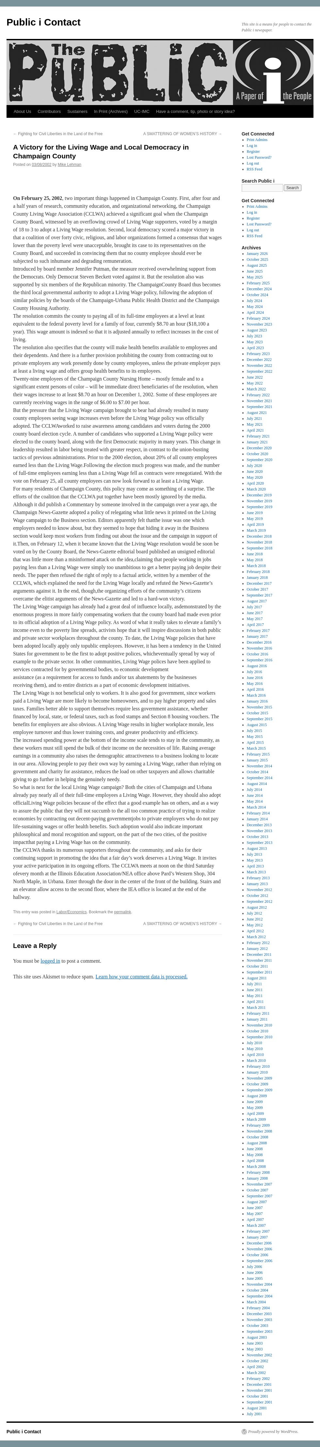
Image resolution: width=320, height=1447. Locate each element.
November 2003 (259, 1319)
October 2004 (257, 1290)
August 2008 (257, 1143)
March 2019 (256, 530)
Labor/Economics (71, 912)
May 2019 (255, 518)
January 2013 (257, 884)
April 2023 (255, 348)
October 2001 (257, 1396)
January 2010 (257, 1072)
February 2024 (258, 318)
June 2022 (255, 377)
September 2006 (259, 1261)
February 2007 (258, 1231)
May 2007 (255, 1213)
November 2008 (259, 1131)
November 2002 (259, 1355)
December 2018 (259, 536)
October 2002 (257, 1361)
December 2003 (259, 1314)
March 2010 (256, 1060)
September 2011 (259, 972)
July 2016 (254, 672)
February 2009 (258, 1125)
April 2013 (255, 866)
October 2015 (257, 713)
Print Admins (257, 139)
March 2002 (256, 1372)
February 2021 (258, 436)
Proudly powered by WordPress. (273, 1431)
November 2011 (259, 960)
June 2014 (255, 795)
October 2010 (257, 1031)
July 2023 (254, 336)
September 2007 (259, 1196)
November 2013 (259, 831)
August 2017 (257, 601)
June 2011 (255, 990)
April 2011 (255, 1001)
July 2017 (254, 607)
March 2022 (256, 389)
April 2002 (255, 1367)
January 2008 (257, 1178)
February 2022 (258, 395)
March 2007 (256, 1225)
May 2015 (255, 736)
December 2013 (259, 825)
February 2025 (258, 283)
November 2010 (259, 1025)
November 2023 (259, 324)
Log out (253, 163)
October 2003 (257, 1325)
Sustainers (77, 111)
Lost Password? (259, 157)
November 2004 (259, 1284)
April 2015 (255, 742)
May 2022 (255, 383)
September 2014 (259, 778)
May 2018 (255, 560)
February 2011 (258, 1013)
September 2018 (259, 548)
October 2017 (257, 589)
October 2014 (257, 772)
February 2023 (258, 353)
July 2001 (254, 1414)
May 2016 (255, 683)
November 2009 (259, 1078)
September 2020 (259, 459)
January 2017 (257, 636)
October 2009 (257, 1084)
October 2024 (257, 295)
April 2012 (255, 931)
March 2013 (256, 872)
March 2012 (256, 937)
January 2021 (257, 442)
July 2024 (254, 300)
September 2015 (259, 719)
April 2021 (255, 430)
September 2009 (259, 1090)
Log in (252, 145)
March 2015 (256, 748)
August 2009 (257, 1096)
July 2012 (254, 913)
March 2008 (256, 1166)
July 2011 (254, 984)
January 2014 (257, 819)
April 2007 (255, 1219)
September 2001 (259, 1402)
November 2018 (259, 542)
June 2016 (255, 677)
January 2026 (257, 253)
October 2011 (257, 966)
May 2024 (255, 306)
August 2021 (257, 412)
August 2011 (257, 978)
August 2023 (257, 330)
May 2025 (255, 277)
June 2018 (255, 554)
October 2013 (257, 836)
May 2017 (255, 618)
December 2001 (259, 1384)
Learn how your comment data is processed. (141, 976)
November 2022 (259, 365)
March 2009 (256, 1119)
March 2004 (256, 1302)
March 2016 (256, 695)
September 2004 (259, 1296)
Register (253, 151)
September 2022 (259, 371)
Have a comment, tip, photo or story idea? (195, 111)
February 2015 (258, 754)
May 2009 (255, 1107)
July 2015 (254, 730)
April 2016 (255, 689)
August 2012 (257, 907)
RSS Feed (255, 169)
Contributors (49, 111)
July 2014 (254, 789)
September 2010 (259, 1037)
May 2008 (255, 1154)
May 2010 (255, 1048)
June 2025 (255, 271)
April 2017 (255, 624)
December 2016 (259, 642)
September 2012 (259, 901)
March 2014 (256, 807)
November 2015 (259, 707)
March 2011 (256, 1007)
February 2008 (258, 1172)
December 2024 (259, 289)
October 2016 (257, 654)
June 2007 (255, 1208)
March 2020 (256, 489)
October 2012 (257, 895)
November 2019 (259, 501)
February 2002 (258, 1378)
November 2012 (259, 889)
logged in (50, 961)
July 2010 (254, 1043)
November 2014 (259, 766)
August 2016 (257, 666)
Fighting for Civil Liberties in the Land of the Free (58, 134)
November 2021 (259, 401)
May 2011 (255, 995)
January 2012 (257, 948)
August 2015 (257, 725)
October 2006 (257, 1255)
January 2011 (257, 1019)
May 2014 (255, 801)
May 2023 (255, 342)
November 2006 (259, 1249)
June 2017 (255, 613)
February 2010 (258, 1066)
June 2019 (255, 512)
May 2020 (255, 477)
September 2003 (259, 1331)
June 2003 (255, 1343)
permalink (122, 912)
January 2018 (257, 577)
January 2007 (257, 1237)
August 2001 (257, 1408)
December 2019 (259, 495)
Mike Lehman (69, 164)
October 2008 (257, 1137)
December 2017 (259, 583)
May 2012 (255, 925)
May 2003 (255, 1349)
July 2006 (254, 1266)
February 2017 (258, 630)
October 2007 (257, 1190)
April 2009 (255, 1113)
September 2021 (259, 406)
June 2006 (255, 1272)
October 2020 (257, 454)
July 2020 (254, 465)
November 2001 (259, 1390)
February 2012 (258, 942)
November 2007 (259, 1184)
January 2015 (257, 760)
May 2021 (255, 424)
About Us (22, 111)
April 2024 (255, 312)
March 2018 (256, 565)
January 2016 (257, 701)
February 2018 (258, 571)
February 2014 (258, 813)
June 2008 (255, 1149)
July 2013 (254, 854)
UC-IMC (142, 111)
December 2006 (259, 1243)
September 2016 (259, 660)
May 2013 (255, 860)
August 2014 (257, 783)
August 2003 (257, 1337)
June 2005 (255, 1278)
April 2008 (255, 1160)
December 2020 (259, 448)
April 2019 (255, 524)
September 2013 (259, 842)
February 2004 (258, 1308)
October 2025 (257, 259)
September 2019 (259, 507)
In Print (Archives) (111, 111)
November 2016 (259, 648)
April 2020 (255, 483)
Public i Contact (44, 22)
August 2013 (257, 848)
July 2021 (254, 418)
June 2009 (255, 1101)
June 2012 (255, 919)
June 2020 (255, 471)
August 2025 (257, 265)
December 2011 (259, 954)
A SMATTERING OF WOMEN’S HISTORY (182, 134)
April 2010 (255, 1054)
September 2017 (259, 595)
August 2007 (257, 1202)
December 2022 (259, 359)
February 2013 (258, 878)
